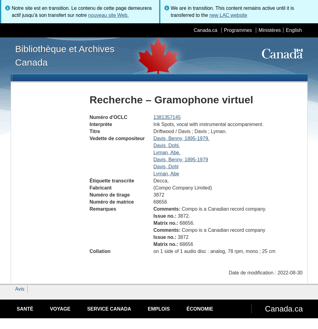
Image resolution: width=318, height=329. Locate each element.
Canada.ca (205, 30)
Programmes (238, 30)
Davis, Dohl (165, 166)
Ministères (270, 30)
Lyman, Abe (166, 173)
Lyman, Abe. (166, 152)
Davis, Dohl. (166, 145)
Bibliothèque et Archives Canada (64, 55)
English (294, 30)
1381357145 (167, 117)
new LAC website (228, 15)
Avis (19, 289)
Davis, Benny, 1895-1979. (181, 138)
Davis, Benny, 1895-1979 (180, 159)
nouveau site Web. (108, 15)
